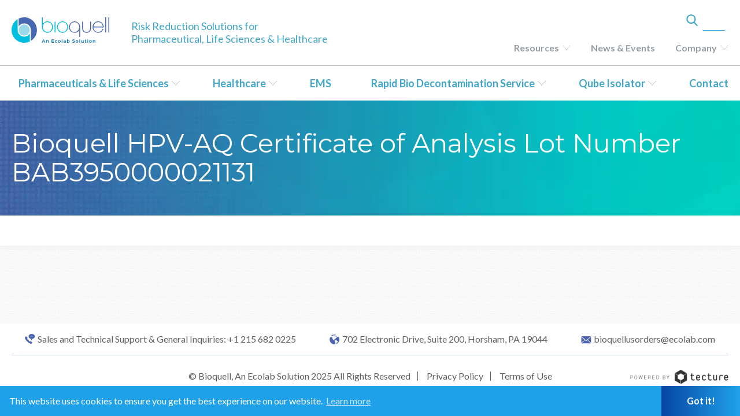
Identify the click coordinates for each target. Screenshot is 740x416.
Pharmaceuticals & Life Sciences (93, 83)
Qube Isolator (612, 83)
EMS (320, 83)
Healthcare (239, 83)
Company (696, 47)
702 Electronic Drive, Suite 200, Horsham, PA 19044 (444, 339)
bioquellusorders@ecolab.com (654, 339)
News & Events (623, 47)
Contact (708, 83)
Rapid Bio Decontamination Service (453, 83)
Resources (536, 47)
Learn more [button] (348, 400)
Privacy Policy (455, 375)
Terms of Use (526, 375)
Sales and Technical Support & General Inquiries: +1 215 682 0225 (167, 339)
